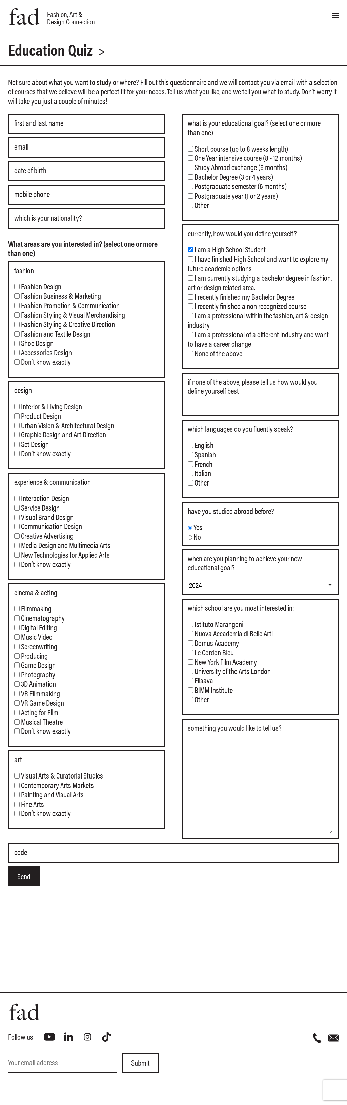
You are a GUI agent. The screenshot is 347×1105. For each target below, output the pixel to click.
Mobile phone (32, 194)
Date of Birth (30, 170)
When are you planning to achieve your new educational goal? (245, 563)
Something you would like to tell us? (235, 727)
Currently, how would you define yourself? (242, 233)
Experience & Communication (52, 482)
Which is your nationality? (48, 218)
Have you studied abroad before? (231, 511)
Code (20, 852)
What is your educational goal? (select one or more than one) (254, 127)
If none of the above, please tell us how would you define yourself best (253, 386)
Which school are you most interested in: (241, 607)
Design (23, 390)
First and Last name (38, 123)
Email (21, 147)
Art (18, 759)
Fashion (24, 270)
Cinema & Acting (35, 592)
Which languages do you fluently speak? (240, 428)
